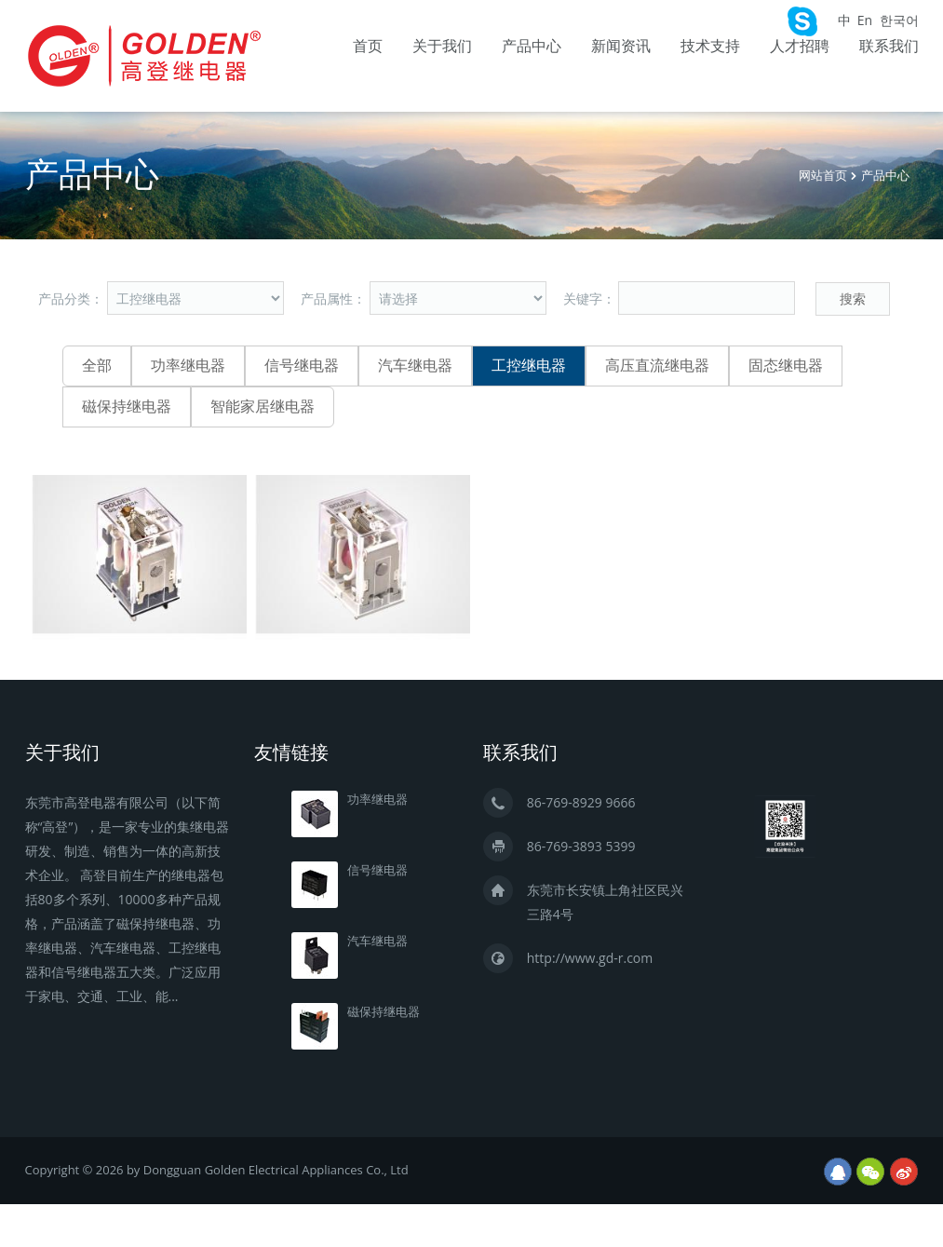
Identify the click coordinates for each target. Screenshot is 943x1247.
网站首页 (823, 176)
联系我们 (889, 46)
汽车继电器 (415, 365)
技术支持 (710, 46)
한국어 (899, 20)
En (864, 20)
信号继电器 (301, 365)
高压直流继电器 (657, 365)
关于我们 (442, 46)
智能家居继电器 (262, 406)
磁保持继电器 (126, 406)
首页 (368, 46)
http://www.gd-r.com (590, 958)
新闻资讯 (621, 46)
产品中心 (531, 46)
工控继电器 (529, 365)
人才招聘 (799, 46)
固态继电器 (785, 365)
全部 (97, 365)
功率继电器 (188, 365)
